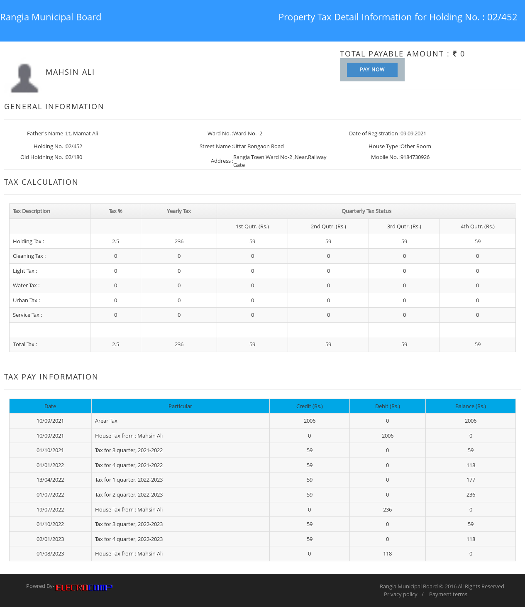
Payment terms (448, 594)
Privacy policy (401, 594)
